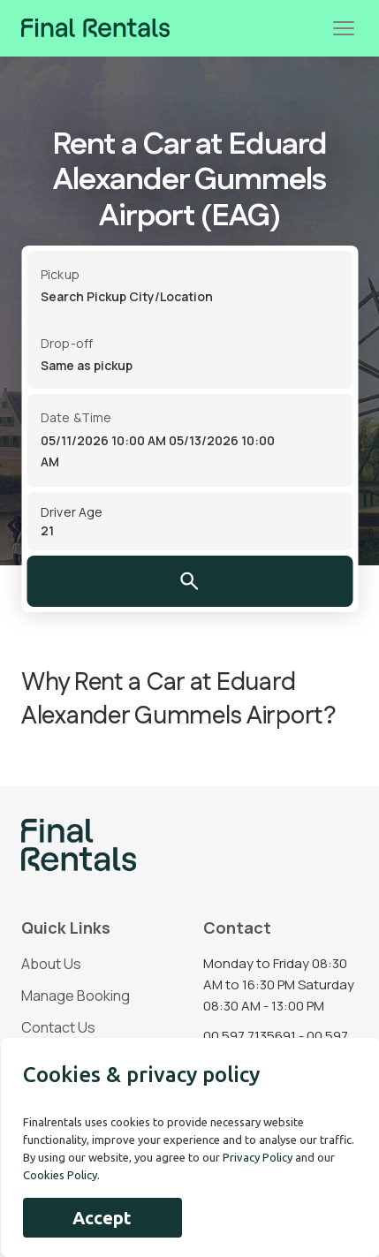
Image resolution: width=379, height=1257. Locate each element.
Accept (102, 1218)
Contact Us (58, 1027)
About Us (51, 963)
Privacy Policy (257, 1157)
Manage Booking (75, 995)
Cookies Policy (60, 1175)
